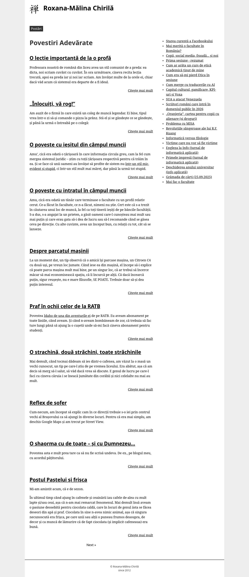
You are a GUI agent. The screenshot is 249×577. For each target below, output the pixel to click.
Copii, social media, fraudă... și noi (192, 55)
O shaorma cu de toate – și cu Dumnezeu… (82, 443)
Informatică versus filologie (187, 138)
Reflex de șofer (48, 402)
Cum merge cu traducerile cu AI (190, 85)
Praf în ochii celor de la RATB (65, 306)
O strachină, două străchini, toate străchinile (85, 352)
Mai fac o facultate (180, 182)
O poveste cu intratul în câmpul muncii (78, 190)
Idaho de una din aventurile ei (67, 315)
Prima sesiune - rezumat (184, 60)
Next (91, 545)
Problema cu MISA (180, 123)
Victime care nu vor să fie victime (192, 143)
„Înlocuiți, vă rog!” (52, 103)
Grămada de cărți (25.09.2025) (189, 177)
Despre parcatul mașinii (59, 250)
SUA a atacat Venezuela (184, 99)
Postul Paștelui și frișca (58, 479)
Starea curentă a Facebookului (189, 41)
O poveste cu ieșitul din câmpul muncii (78, 144)
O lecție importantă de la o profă (70, 57)
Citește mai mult (140, 90)
